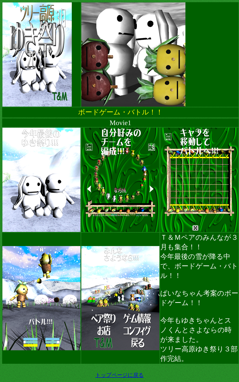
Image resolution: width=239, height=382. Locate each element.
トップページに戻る (119, 375)
